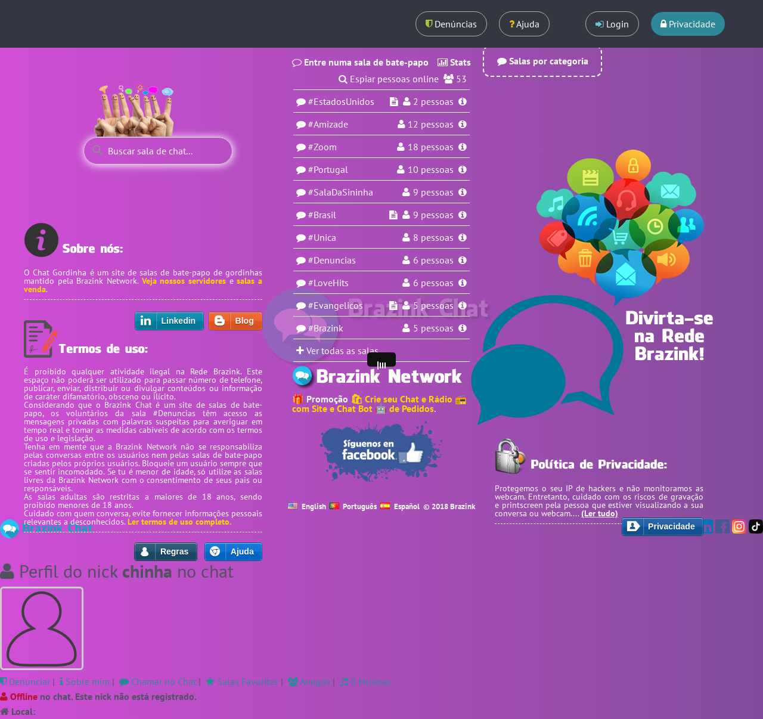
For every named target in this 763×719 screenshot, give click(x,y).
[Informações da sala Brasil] (462, 215)
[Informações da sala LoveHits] (462, 283)
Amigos (309, 681)
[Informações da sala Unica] (462, 237)
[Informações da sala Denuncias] (462, 260)
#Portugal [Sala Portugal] (328, 169)
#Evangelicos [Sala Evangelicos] (335, 305)
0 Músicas (365, 681)
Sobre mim (85, 681)
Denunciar (25, 681)
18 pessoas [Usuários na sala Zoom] (431, 147)
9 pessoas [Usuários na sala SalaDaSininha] (433, 192)
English (307, 506)
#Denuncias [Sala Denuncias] (332, 260)
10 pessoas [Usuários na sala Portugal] (431, 169)
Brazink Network (106, 280)
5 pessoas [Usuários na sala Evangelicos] (433, 305)
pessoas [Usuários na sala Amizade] (431, 124)
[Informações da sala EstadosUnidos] (462, 101)
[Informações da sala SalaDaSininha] (462, 192)
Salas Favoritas (242, 681)
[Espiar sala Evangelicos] (393, 305)
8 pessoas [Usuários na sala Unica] (433, 237)
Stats (454, 62)
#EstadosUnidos (341, 101)
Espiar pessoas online (394, 79)
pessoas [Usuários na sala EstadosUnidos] (433, 101)
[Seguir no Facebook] (381, 452)
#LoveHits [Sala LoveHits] (328, 283)
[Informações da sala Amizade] (462, 124)
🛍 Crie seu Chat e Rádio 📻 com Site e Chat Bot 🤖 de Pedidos (379, 403)
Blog (244, 321)
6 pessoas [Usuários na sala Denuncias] (433, 260)
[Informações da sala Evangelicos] (462, 305)
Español (400, 506)
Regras (174, 551)
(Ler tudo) (599, 513)
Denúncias (451, 24)
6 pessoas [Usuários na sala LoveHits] (433, 283)
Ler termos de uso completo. (179, 521)
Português (353, 506)
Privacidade (687, 24)
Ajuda (524, 24)
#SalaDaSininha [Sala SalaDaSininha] (340, 192)
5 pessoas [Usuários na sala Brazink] (433, 328)
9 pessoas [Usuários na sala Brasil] (433, 215)
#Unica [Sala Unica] (322, 237)
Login (612, 24)
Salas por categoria (542, 61)
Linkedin (179, 321)
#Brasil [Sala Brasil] (322, 215)
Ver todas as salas (337, 351)
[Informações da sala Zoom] (462, 147)
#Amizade (328, 124)
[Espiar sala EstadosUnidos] (394, 101)
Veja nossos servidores (184, 280)
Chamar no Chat (157, 681)
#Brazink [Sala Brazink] (325, 328)
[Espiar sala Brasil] (393, 215)
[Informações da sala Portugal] (462, 169)
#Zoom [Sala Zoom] (322, 147)
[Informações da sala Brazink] (462, 328)
